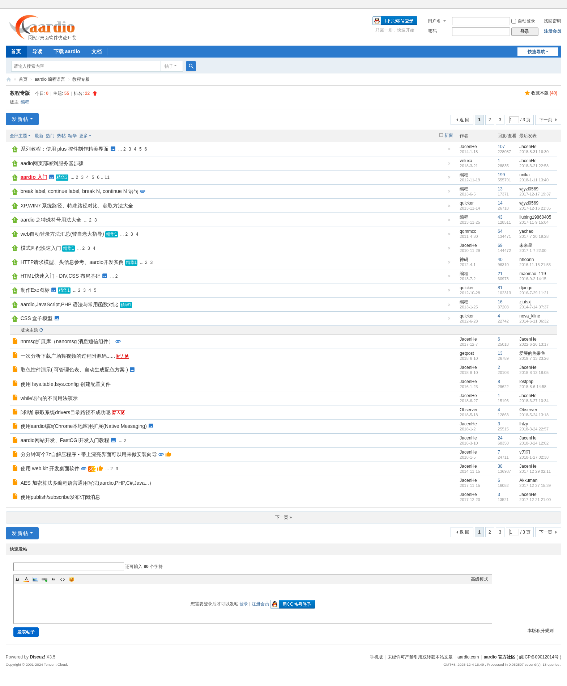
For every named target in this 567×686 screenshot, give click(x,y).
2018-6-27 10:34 (534, 401)
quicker (467, 203)
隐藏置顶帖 (449, 165)
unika (524, 174)
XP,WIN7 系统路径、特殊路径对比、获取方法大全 (77, 206)
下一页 (545, 119)
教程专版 (81, 79)
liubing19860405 (535, 217)
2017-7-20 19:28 (534, 236)
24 (500, 438)
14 (500, 203)
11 (107, 177)
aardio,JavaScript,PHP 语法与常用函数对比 (69, 304)
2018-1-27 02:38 (534, 457)
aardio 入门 (34, 177)
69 (500, 245)
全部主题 (18, 135)
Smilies (71, 579)
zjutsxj (525, 301)
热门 (50, 135)
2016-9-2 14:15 (532, 279)
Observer (468, 409)
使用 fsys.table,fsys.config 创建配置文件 (66, 384)
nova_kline (529, 316)
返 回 (464, 119)
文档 (96, 51)
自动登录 (523, 21)
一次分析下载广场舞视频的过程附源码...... (68, 356)
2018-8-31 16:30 (534, 152)
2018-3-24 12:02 (534, 443)
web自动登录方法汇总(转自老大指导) (62, 234)
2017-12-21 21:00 (535, 499)
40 (500, 259)
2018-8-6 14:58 (532, 386)
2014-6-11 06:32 (534, 321)
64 (500, 231)
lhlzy (523, 423)
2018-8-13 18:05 (534, 372)
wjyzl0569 (528, 189)
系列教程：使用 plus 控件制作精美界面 (64, 149)
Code (62, 579)
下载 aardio (67, 51)
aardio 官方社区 (9, 79)
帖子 (169, 66)
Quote (53, 579)
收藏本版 (544, 93)
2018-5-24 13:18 (534, 415)
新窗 (448, 135)
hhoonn (526, 259)
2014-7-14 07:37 (534, 307)
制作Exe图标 (35, 290)
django (525, 287)
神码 (464, 259)
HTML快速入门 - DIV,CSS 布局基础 (61, 276)
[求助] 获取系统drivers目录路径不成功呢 (66, 412)
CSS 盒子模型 (37, 318)
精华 (72, 135)
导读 (37, 51)
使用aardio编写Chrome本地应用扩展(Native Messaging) (84, 426)
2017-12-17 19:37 (535, 194)
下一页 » (283, 517)
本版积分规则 (541, 630)
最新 (39, 135)
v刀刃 (524, 452)
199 (501, 174)
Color (26, 579)
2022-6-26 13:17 (534, 344)
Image (35, 579)
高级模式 (479, 579)
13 (500, 189)
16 (500, 301)
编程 (25, 102)
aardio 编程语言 (50, 79)
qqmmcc (468, 231)
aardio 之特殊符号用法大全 (51, 220)
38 (500, 466)
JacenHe (468, 146)
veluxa (466, 160)
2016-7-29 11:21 (534, 293)
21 (500, 273)
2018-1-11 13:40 (534, 180)
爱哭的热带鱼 (532, 353)
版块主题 (29, 330)
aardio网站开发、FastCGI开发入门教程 (65, 440)
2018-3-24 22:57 (534, 429)
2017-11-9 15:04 (534, 222)
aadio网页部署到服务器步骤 (52, 163)
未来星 (525, 245)
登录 (243, 603)
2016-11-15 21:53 (535, 264)
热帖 (61, 135)
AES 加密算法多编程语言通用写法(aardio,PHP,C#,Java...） (87, 483)
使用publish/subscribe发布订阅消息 (60, 497)
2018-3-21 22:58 (534, 166)
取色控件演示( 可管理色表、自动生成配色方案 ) (74, 370)
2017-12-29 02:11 (535, 471)
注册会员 (552, 31)
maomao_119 (532, 273)
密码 (432, 31)
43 (500, 217)
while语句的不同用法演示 (49, 398)
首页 (16, 51)
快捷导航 (536, 51)
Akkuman (528, 480)
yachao (526, 231)
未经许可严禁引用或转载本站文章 (420, 657)
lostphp (526, 381)
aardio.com (468, 657)
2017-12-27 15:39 (535, 485)
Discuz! (37, 657)
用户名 (434, 21)
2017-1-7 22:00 (532, 250)
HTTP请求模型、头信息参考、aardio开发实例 (72, 262)
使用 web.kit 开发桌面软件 (50, 468)
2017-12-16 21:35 (535, 208)
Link (44, 579)
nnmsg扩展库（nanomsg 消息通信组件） (67, 341)
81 (500, 287)
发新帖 (20, 119)
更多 (83, 135)
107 (501, 146)
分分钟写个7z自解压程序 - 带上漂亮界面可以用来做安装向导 (89, 454)
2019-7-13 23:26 (534, 358)
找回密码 (552, 21)
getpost (467, 353)
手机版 (376, 657)
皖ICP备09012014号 (539, 657)
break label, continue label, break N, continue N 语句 (79, 191)
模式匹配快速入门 (41, 248)
